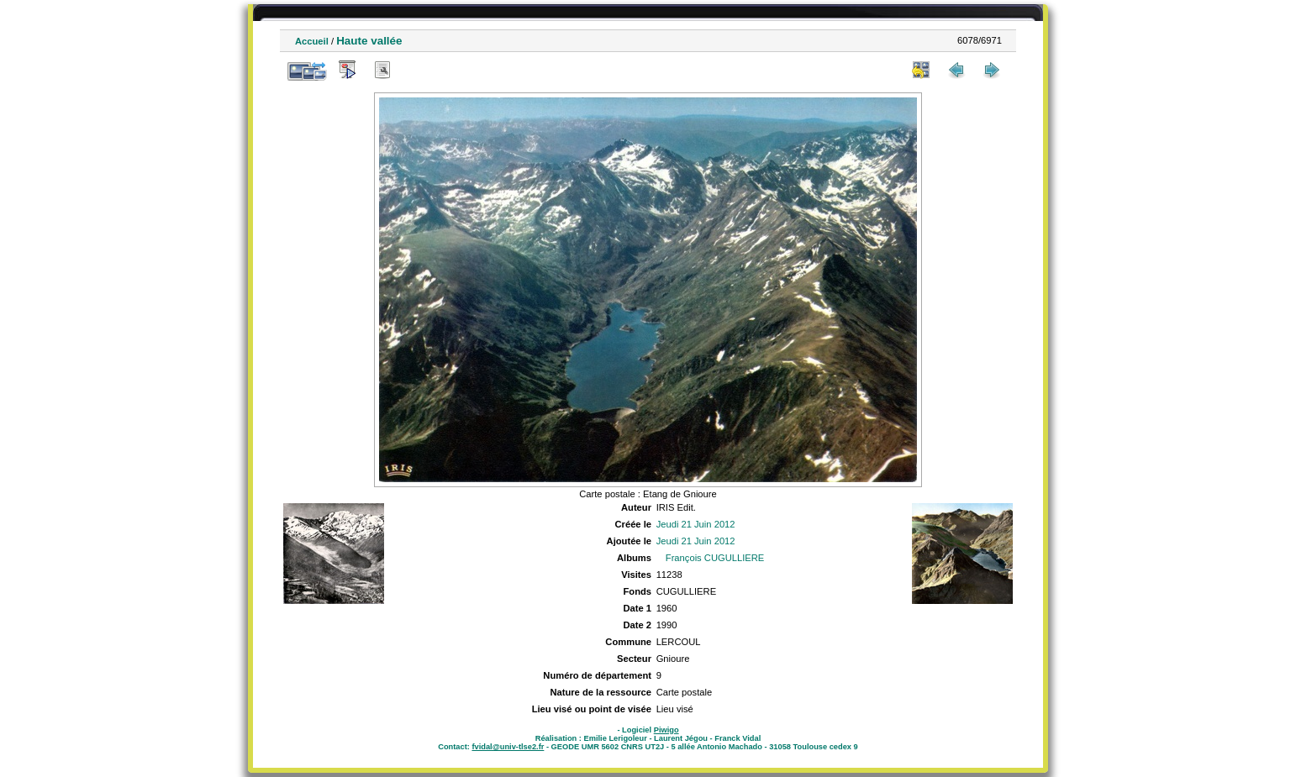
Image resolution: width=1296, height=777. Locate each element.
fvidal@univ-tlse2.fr (508, 747)
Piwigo (666, 730)
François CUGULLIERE (715, 558)
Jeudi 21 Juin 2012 (695, 524)
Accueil (312, 41)
